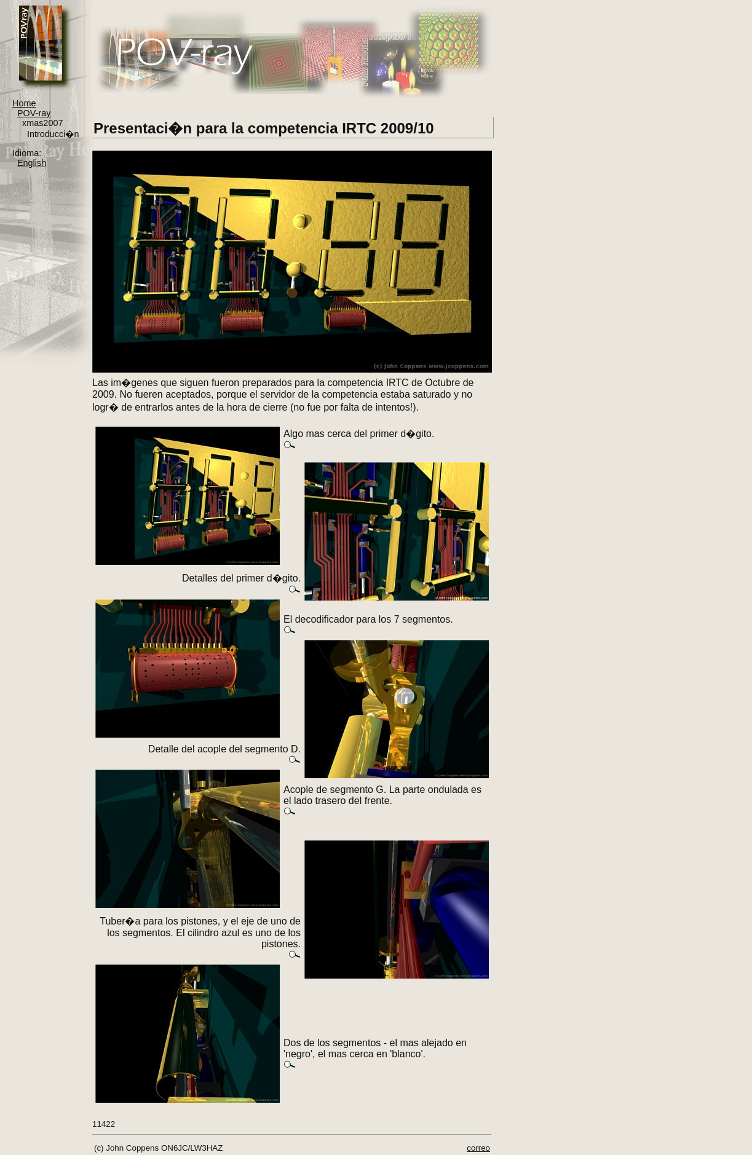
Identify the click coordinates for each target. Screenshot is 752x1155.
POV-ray (33, 113)
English (31, 163)
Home (24, 103)
